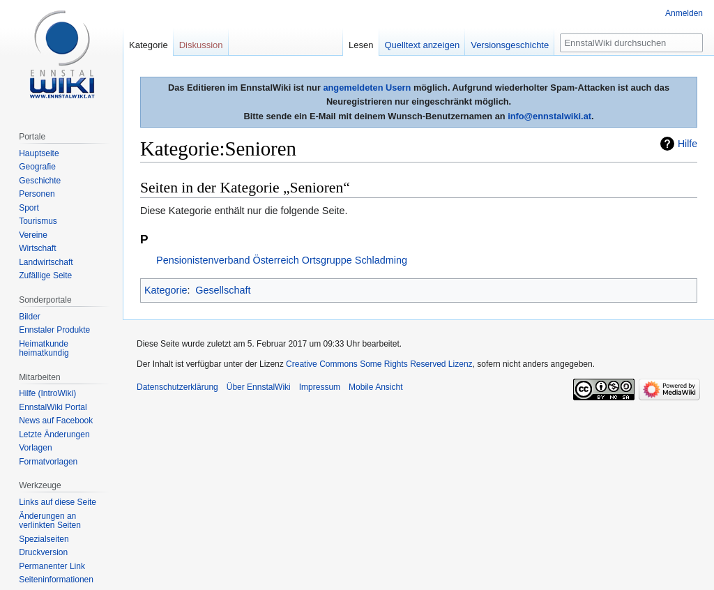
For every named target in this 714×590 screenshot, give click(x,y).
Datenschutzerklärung (177, 387)
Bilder (29, 317)
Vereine (33, 235)
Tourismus (38, 221)
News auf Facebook (56, 420)
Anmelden (684, 13)
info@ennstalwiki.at (549, 116)
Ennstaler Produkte (54, 330)
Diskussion (201, 45)
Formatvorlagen (48, 462)
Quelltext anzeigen (422, 45)
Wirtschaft (37, 248)
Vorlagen (35, 448)
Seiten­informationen (56, 579)
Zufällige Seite (45, 275)
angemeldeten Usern (367, 87)
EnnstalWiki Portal (52, 407)
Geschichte (40, 181)
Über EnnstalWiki (259, 387)
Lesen (361, 45)
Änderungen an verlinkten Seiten (50, 521)
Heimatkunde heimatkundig (43, 348)
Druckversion (43, 552)
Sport (29, 208)
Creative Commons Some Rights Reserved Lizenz (379, 364)
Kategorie (166, 290)
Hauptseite (39, 153)
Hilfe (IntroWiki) (47, 393)
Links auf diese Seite (57, 502)
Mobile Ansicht (375, 387)
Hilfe (687, 143)
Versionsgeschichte (510, 45)
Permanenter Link (52, 566)
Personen (36, 194)
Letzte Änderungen (54, 434)
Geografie (37, 167)
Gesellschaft (222, 290)
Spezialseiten (43, 539)
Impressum (319, 387)
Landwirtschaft (46, 262)
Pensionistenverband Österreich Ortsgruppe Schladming (281, 260)
